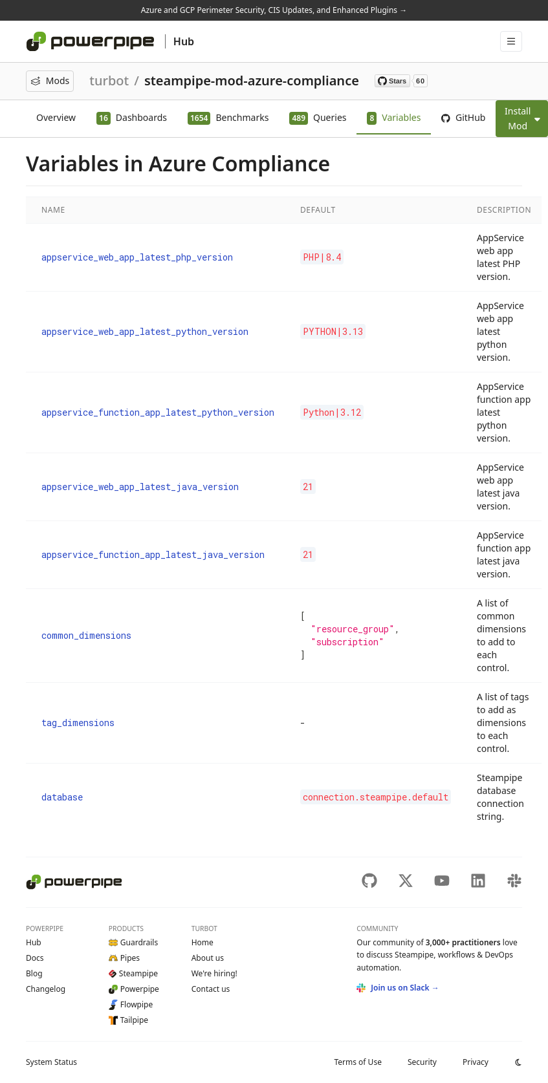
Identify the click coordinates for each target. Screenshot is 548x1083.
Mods (49, 80)
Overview (56, 117)
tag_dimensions (78, 722)
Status (51, 1061)
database (62, 797)
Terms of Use (357, 1061)
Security (422, 1061)
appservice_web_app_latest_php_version (137, 257)
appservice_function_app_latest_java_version (153, 554)
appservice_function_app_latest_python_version (157, 412)
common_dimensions (86, 635)
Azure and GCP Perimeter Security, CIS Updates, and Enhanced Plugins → (274, 10)
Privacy (475, 1061)
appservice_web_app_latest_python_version (144, 331)
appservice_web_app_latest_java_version (140, 486)
